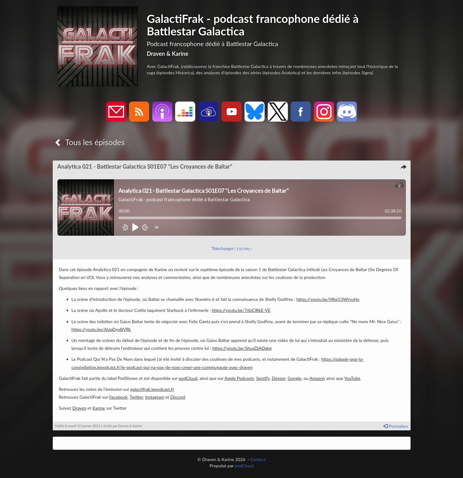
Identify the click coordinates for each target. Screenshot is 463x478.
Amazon (317, 378)
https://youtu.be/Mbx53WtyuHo (327, 299)
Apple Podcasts (239, 378)
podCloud (188, 378)
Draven (79, 408)
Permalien (395, 426)
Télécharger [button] (232, 248)
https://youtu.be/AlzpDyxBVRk (101, 329)
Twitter (136, 397)
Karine (99, 408)
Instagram (154, 397)
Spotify (263, 378)
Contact (258, 459)
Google (294, 378)
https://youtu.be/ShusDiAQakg (242, 348)
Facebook (118, 397)
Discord (177, 397)
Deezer (278, 378)
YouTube (352, 378)
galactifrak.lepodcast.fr (152, 389)
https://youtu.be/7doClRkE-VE (241, 310)
